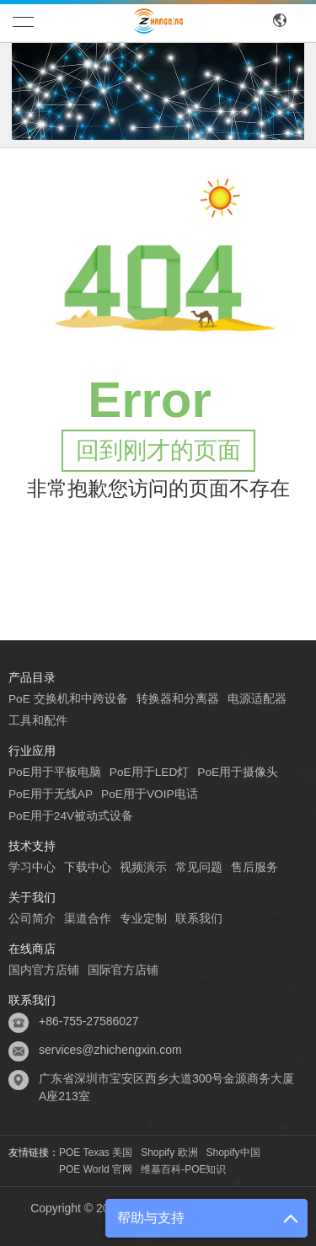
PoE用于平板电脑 (54, 771)
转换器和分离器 (178, 698)
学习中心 (32, 867)
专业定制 (143, 918)
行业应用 (32, 750)
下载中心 (87, 867)
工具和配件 (37, 720)
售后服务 (254, 867)
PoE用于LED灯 (150, 771)
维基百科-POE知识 (183, 1169)
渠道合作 (87, 918)
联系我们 (198, 918)
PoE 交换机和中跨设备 (68, 698)
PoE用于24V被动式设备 (71, 815)
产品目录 (32, 677)
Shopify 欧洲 (169, 1152)
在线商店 (32, 948)
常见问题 (198, 867)
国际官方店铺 (123, 969)
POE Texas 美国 (95, 1152)
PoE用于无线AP (51, 793)
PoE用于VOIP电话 (151, 793)
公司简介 (32, 918)
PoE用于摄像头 (239, 771)
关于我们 (32, 897)
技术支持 (32, 846)
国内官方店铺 (43, 969)
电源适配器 (257, 698)
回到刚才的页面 (158, 450)
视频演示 (143, 867)
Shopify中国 (233, 1152)
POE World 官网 (95, 1169)
